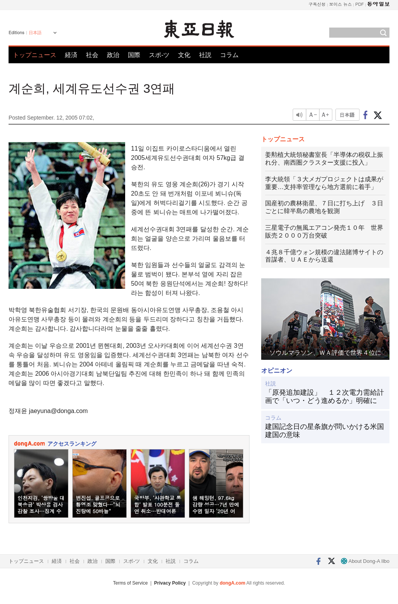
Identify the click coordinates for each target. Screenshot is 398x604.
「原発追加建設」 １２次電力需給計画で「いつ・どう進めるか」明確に (324, 397)
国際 (134, 55)
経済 (71, 55)
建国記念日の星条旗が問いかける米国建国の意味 (324, 431)
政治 (113, 55)
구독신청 (317, 4)
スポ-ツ (159, 55)
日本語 (35, 32)
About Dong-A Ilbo (365, 561)
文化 (184, 55)
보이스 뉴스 (340, 4)
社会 (92, 55)
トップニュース (34, 55)
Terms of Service (130, 583)
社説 (205, 55)
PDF (359, 4)
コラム (229, 55)
